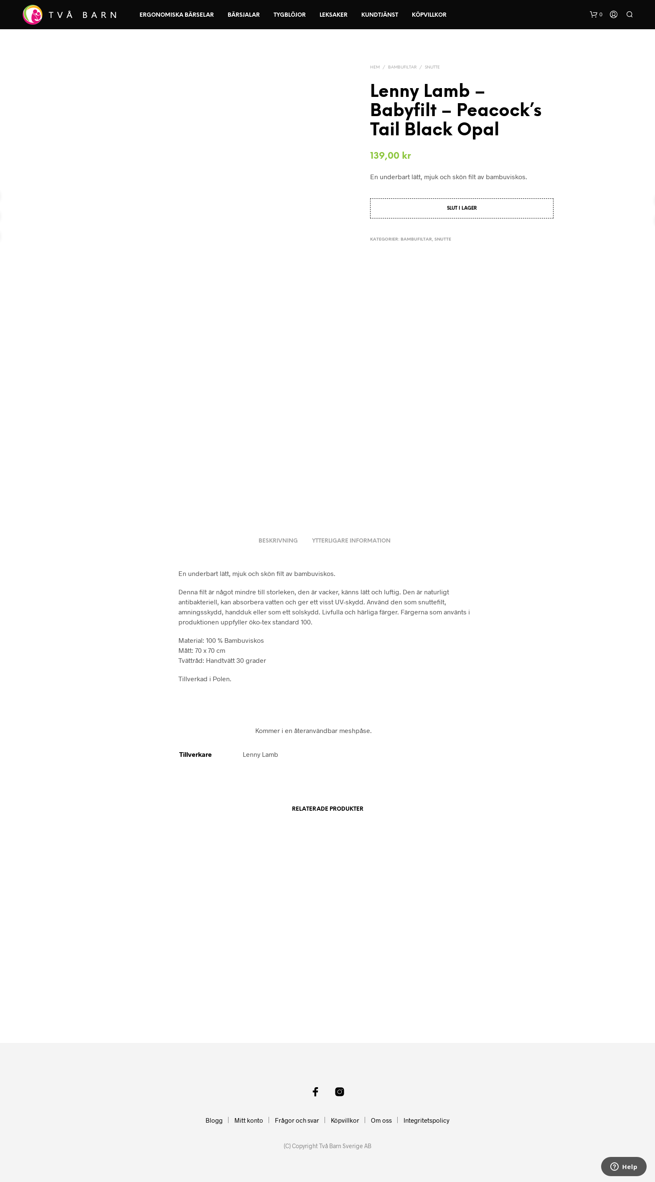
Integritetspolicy (426, 1120)
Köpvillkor (429, 15)
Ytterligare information (351, 541)
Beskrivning (278, 541)
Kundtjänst (379, 15)
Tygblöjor (290, 15)
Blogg (214, 1120)
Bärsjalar (244, 15)
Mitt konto (248, 1120)
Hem (375, 67)
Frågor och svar (297, 1120)
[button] (596, 14)
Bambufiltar (402, 67)
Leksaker (334, 15)
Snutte (432, 67)
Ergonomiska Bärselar (177, 15)
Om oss (381, 1120)
